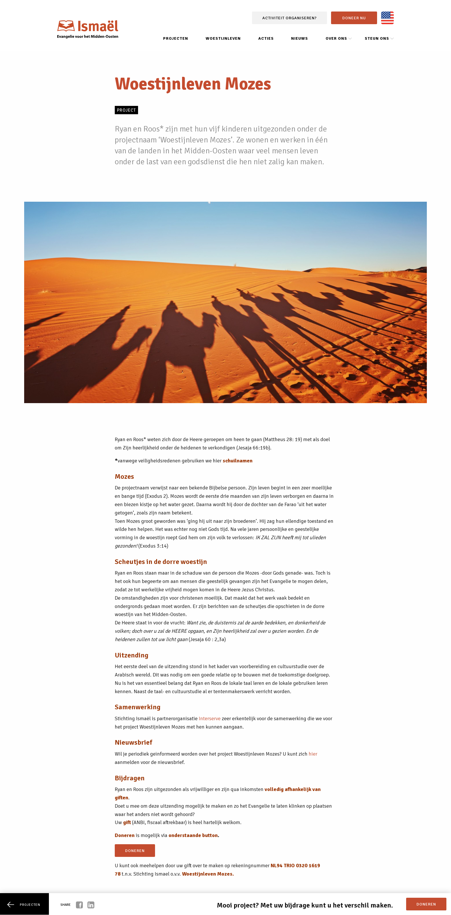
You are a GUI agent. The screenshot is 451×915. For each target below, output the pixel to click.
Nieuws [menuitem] (299, 38)
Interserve (210, 718)
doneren (135, 850)
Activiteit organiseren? (289, 17)
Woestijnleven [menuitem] (223, 38)
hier (313, 754)
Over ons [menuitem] (336, 38)
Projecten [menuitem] (175, 38)
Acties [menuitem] (266, 38)
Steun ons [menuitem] (377, 38)
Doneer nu (354, 17)
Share (65, 905)
